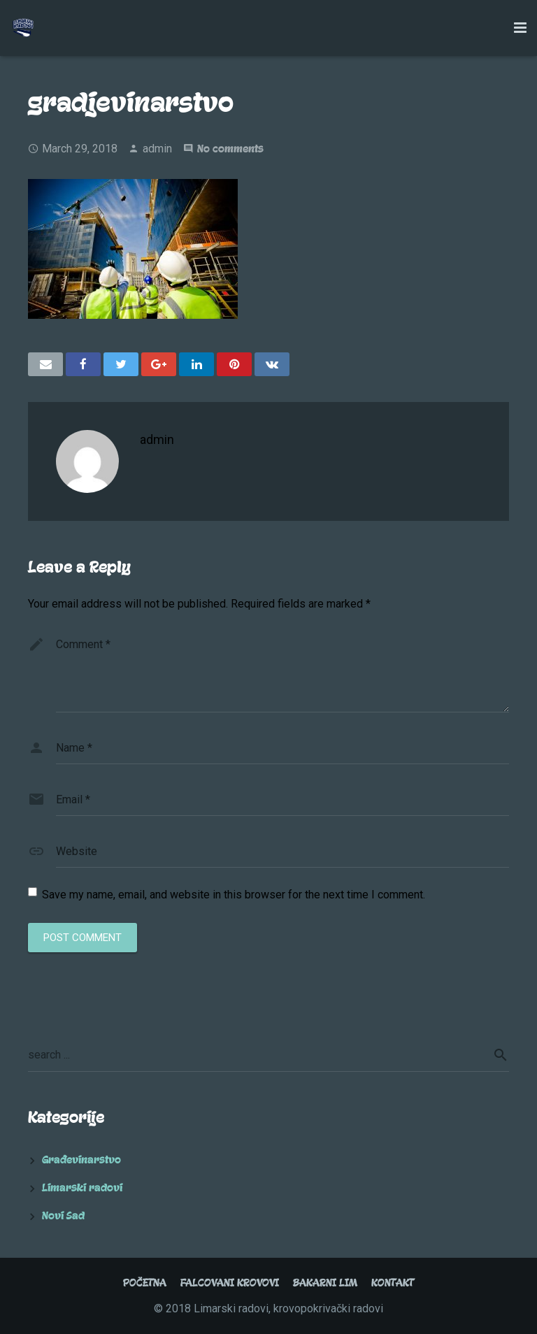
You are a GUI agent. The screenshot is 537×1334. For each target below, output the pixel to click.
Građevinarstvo (81, 1160)
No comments (230, 149)
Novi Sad (63, 1216)
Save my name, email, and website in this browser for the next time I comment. (233, 894)
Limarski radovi (82, 1188)
